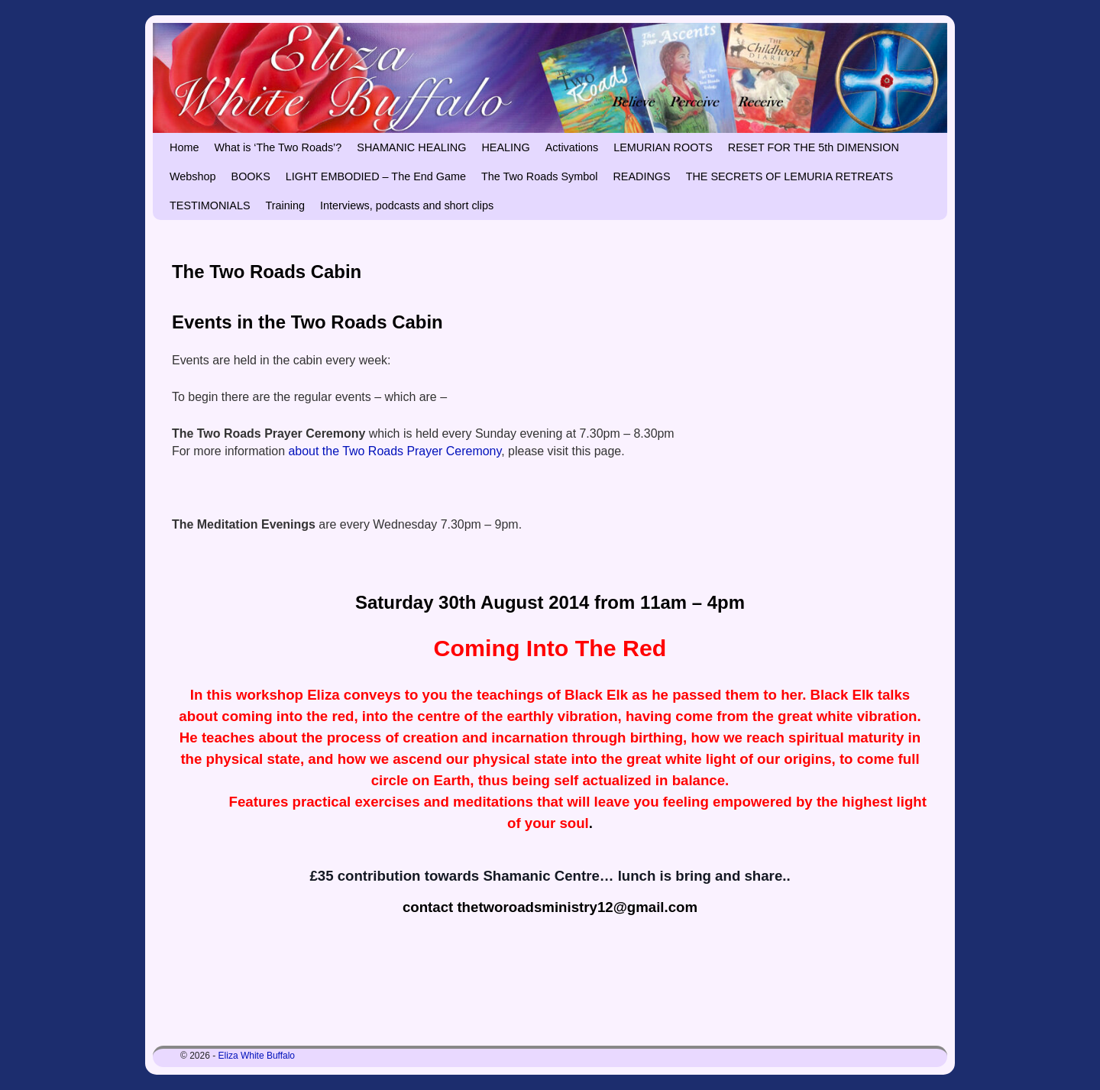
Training (285, 205)
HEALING (505, 147)
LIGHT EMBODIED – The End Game (376, 176)
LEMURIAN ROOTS (663, 147)
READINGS (641, 176)
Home (184, 147)
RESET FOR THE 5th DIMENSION (813, 147)
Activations (572, 147)
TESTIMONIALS (210, 205)
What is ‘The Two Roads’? (277, 147)
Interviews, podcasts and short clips (406, 205)
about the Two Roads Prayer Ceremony (395, 451)
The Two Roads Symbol (539, 176)
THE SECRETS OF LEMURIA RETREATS (790, 176)
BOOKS (250, 176)
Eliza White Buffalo (257, 1055)
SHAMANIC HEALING (411, 147)
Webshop (193, 176)
